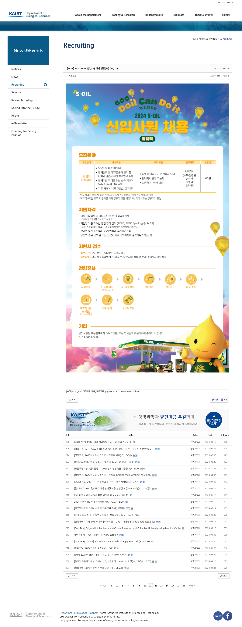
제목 (131, 435)
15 (172, 585)
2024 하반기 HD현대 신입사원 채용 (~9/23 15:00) (99, 502)
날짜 (211, 435)
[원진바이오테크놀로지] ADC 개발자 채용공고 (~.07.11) (102, 495)
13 (161, 585)
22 (183, 585)
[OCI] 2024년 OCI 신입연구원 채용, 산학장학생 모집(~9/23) (104, 515)
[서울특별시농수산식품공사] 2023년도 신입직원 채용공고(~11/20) (107, 469)
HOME (221, 3)
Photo (15, 115)
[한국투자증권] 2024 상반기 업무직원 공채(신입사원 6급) (102, 508)
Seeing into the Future (25, 108)
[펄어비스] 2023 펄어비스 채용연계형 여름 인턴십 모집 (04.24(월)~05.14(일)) (113, 488)
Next (192, 585)
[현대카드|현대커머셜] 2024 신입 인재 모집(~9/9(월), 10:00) (104, 462)
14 (167, 585)
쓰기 (223, 575)
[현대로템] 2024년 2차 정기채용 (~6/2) (94, 548)
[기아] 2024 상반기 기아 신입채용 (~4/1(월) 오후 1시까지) (103, 442)
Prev (103, 585)
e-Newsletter (19, 123)
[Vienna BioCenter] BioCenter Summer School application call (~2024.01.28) (114, 541)
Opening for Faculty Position (23, 133)
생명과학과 (71, 76)
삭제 (223, 399)
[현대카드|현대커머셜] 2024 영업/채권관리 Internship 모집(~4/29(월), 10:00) (113, 561)
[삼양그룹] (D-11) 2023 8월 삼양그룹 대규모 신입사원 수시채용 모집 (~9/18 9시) (114, 449)
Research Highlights (23, 100)
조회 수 (225, 435)
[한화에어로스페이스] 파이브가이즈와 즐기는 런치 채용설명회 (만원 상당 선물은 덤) (115, 522)
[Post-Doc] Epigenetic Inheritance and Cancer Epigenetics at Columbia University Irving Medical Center (128, 528)
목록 (71, 400)
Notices (16, 69)
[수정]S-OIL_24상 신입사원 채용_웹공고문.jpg (103, 391)
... (117, 585)
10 (145, 585)
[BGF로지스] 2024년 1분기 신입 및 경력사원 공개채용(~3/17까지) (107, 482)
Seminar (16, 92)
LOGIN (230, 3)
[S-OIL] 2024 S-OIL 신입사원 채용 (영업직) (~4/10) (92, 68)
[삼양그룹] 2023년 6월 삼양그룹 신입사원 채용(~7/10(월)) (103, 455)
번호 (68, 435)
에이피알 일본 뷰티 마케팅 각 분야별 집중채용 (96, 535)
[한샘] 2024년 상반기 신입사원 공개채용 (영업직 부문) (101, 555)
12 (156, 585)
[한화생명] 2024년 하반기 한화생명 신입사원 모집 (98, 568)
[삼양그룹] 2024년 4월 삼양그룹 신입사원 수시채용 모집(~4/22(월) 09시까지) (112, 475)
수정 (214, 399)
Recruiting (17, 84)
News (14, 77)
